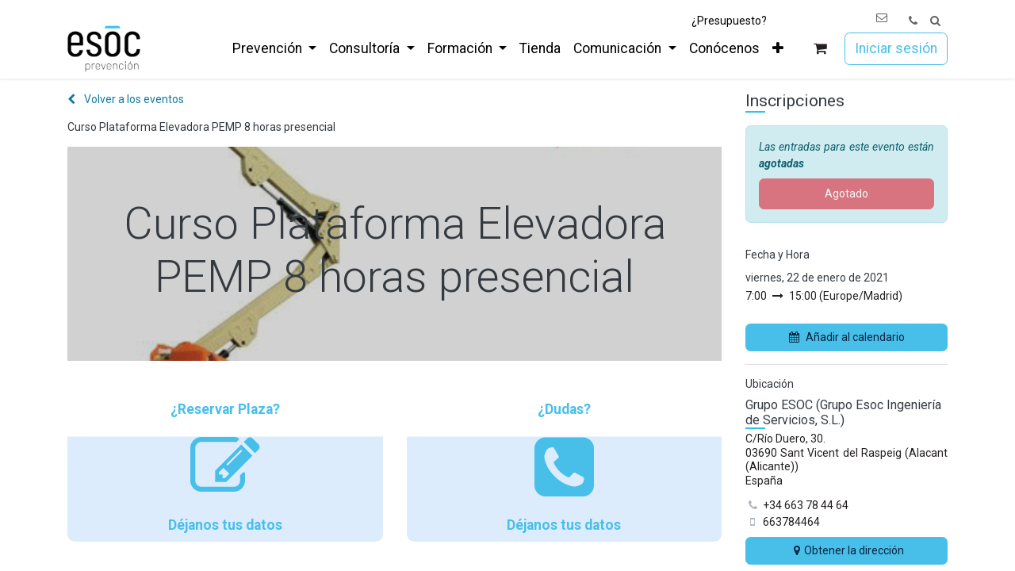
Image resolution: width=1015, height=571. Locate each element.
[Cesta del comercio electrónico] (820, 49)
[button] (935, 21)
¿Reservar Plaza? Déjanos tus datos (225, 467)
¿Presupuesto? (729, 20)
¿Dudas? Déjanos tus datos (564, 467)
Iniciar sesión (896, 48)
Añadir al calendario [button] (847, 337)
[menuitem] (274, 48)
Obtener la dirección (847, 550)
